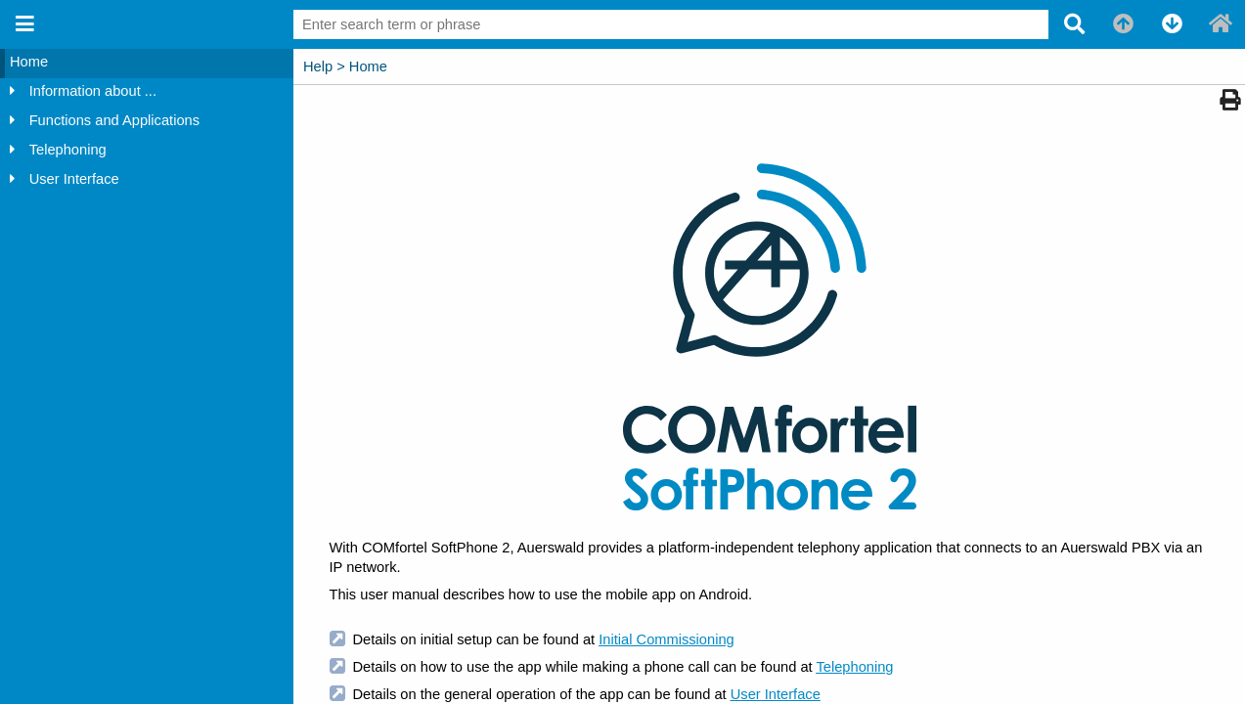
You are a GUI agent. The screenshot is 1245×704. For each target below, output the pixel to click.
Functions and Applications (114, 120)
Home (29, 61)
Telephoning (68, 149)
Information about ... (92, 91)
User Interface (74, 179)
